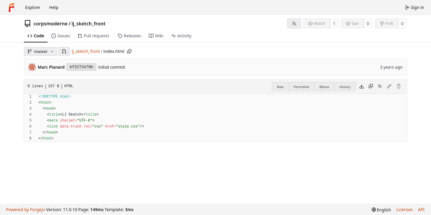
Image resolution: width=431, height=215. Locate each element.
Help (53, 7)
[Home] (11, 7)
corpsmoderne (51, 24)
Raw (280, 87)
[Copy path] (129, 51)
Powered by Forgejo (25, 209)
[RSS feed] (294, 23)
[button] (64, 51)
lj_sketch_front (88, 24)
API (421, 209)
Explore (32, 7)
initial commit (111, 67)
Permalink (301, 87)
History (344, 87)
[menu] (381, 210)
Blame (324, 87)
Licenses (404, 209)
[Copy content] (370, 87)
